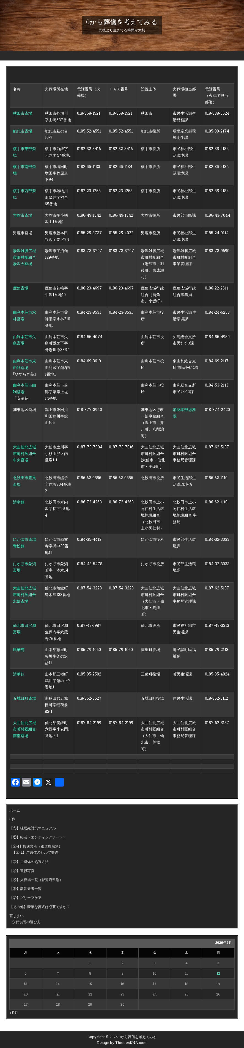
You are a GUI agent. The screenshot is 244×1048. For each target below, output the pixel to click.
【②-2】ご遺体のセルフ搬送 (35, 852)
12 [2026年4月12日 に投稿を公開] (218, 973)
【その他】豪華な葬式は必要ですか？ (39, 906)
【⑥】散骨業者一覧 (25, 888)
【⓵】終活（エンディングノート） (38, 837)
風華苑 (18, 649)
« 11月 (13, 1012)
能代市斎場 (22, 131)
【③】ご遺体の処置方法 (29, 861)
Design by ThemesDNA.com (122, 1042)
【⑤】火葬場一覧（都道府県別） (36, 879)
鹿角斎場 (20, 288)
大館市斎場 (22, 215)
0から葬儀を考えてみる (122, 22)
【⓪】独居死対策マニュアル (32, 828)
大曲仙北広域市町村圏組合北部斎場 (24, 594)
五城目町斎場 (24, 698)
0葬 (12, 819)
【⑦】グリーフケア (25, 897)
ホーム (14, 810)
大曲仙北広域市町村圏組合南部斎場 (24, 729)
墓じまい (16, 915)
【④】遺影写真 (21, 870)
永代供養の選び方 (26, 921)
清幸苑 (18, 501)
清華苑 (18, 674)
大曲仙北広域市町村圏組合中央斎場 (24, 453)
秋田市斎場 (22, 113)
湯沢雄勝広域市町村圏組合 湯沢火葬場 (24, 257)
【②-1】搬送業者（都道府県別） (35, 846)
